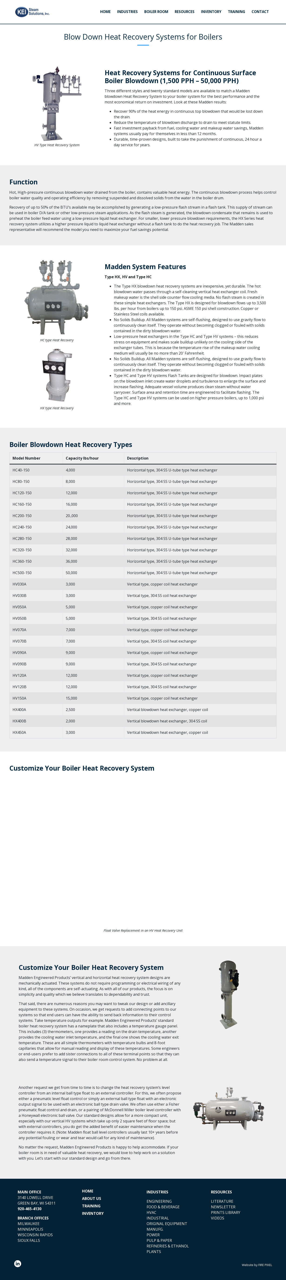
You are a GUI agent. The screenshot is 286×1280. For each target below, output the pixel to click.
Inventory (211, 12)
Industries (127, 12)
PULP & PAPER (159, 1240)
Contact (260, 12)
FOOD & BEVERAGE (163, 1206)
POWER (153, 1234)
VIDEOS (217, 1218)
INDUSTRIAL (158, 1218)
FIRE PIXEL (265, 1265)
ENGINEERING (159, 1201)
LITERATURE (222, 1201)
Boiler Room (156, 12)
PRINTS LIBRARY (225, 1212)
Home (105, 12)
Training (236, 12)
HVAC (151, 1212)
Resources (184, 12)
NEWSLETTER (223, 1206)
